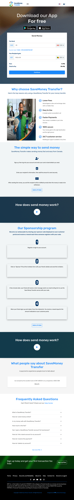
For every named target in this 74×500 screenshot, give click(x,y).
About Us (38, 475)
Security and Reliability (26, 475)
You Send (12, 41)
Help (44, 475)
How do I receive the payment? (22, 439)
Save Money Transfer (27, 492)
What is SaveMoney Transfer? (21, 412)
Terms (9, 475)
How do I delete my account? (21, 443)
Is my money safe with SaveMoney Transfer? (26, 421)
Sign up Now (62, 462)
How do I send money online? (21, 417)
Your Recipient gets (15, 53)
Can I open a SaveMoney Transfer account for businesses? (31, 430)
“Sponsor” (18, 266)
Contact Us (50, 475)
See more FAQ (37, 449)
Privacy (15, 475)
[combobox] (60, 45)
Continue (37, 72)
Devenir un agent (61, 475)
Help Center (48, 403)
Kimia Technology (61, 492)
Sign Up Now (37, 190)
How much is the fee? (19, 425)
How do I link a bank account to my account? (26, 434)
